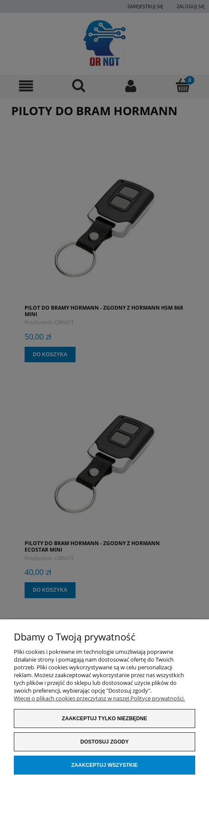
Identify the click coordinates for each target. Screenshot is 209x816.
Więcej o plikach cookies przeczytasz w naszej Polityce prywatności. (99, 698)
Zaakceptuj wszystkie (104, 765)
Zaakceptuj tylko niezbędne (104, 719)
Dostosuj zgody (104, 742)
